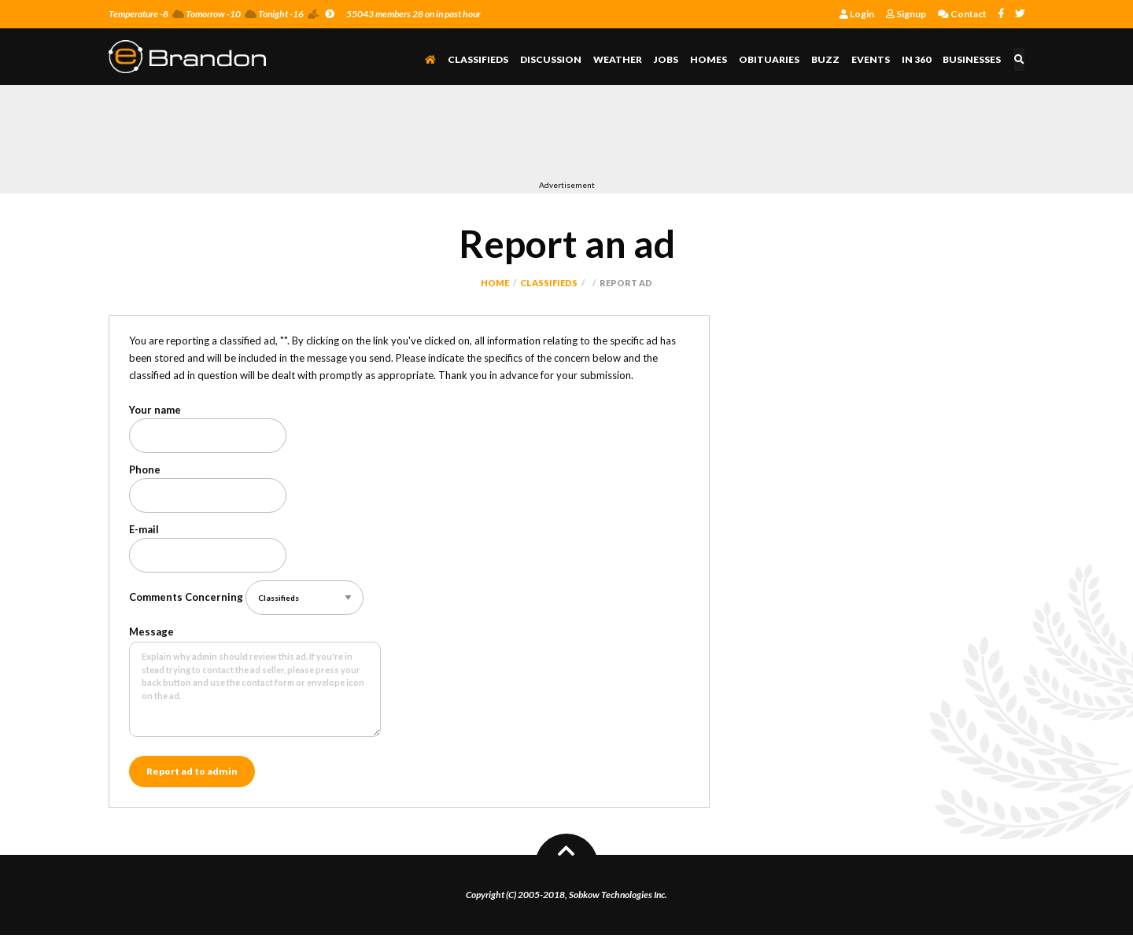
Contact (962, 14)
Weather (620, 59)
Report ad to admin (192, 773)
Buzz (828, 59)
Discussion (553, 59)
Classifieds (480, 59)
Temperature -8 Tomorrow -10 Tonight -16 (221, 14)
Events (873, 59)
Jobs (668, 59)
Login (857, 14)
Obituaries (771, 59)
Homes (710, 59)
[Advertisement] (395, 136)
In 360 (918, 59)
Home (495, 283)
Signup (906, 14)
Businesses (974, 59)
